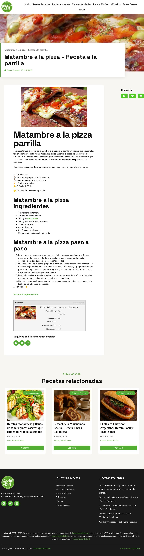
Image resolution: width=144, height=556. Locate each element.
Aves (9, 440)
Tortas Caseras (130, 4)
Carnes (103, 440)
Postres (56, 440)
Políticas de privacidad (130, 548)
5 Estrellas (115, 4)
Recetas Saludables (81, 4)
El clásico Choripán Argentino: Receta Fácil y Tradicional (116, 427)
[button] (124, 96)
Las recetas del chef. (42, 548)
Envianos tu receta (61, 4)
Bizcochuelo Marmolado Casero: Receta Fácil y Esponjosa (69, 427)
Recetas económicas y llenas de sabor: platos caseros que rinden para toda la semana (25, 427)
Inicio (27, 4)
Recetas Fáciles (100, 4)
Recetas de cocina (41, 4)
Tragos (82, 9)
